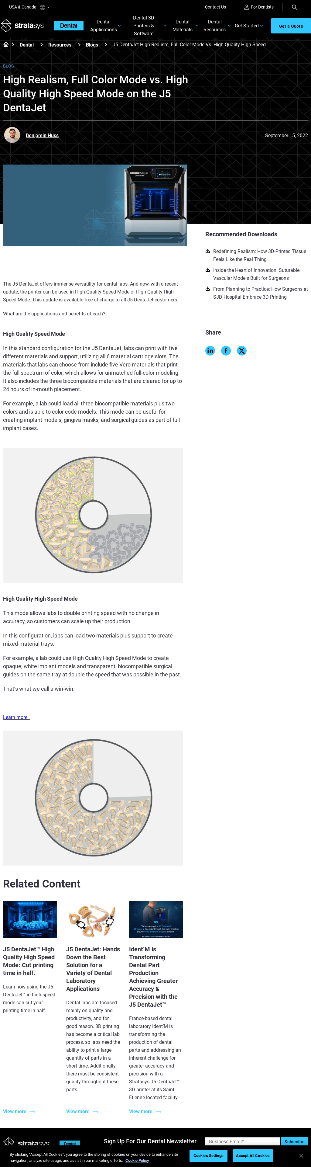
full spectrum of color (37, 373)
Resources (59, 45)
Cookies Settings (208, 1155)
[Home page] (4, 46)
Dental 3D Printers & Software (144, 26)
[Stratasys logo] (24, 26)
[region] (155, 1156)
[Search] (294, 7)
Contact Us (215, 7)
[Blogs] (106, 45)
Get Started (247, 26)
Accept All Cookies (253, 1155)
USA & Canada (29, 7)
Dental (27, 45)
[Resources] (79, 45)
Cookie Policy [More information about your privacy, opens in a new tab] (137, 1160)
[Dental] (41, 45)
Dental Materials (183, 26)
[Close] (301, 1155)
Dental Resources (214, 26)
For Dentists (259, 7)
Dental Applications (105, 26)
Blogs (92, 45)
